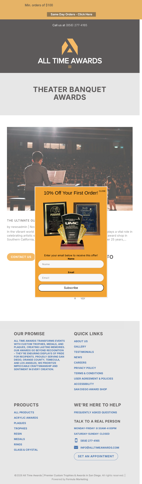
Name (71, 258)
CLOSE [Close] (102, 191)
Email (71, 272)
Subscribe (71, 287)
